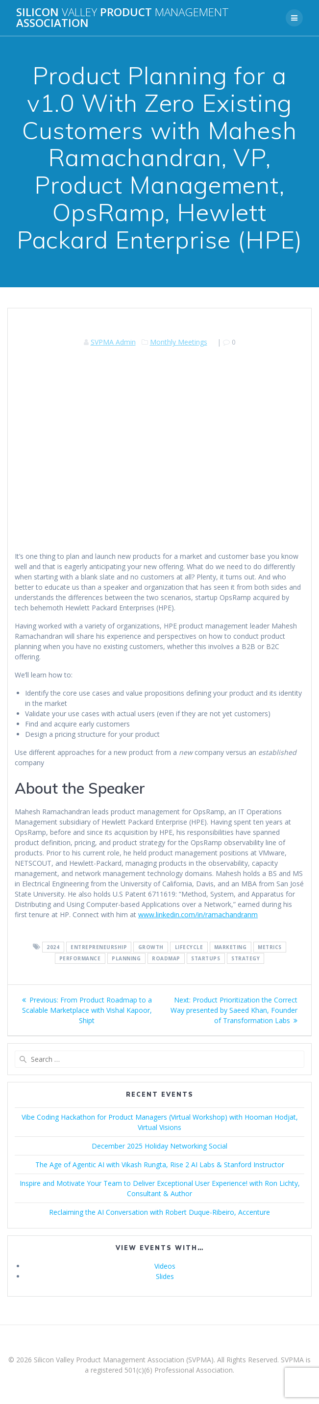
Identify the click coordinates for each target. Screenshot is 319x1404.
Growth (151, 947)
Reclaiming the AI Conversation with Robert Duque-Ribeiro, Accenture (159, 1212)
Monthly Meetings (178, 342)
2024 (53, 947)
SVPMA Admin (113, 342)
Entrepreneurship (99, 947)
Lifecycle (189, 947)
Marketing (230, 947)
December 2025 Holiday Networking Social (159, 1146)
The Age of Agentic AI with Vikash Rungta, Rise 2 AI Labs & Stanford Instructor (159, 1164)
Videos (164, 1266)
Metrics (270, 947)
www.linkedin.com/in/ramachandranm (198, 914)
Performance (80, 958)
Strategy (245, 958)
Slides (165, 1276)
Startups (205, 958)
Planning (126, 958)
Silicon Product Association (122, 18)
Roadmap (166, 958)
